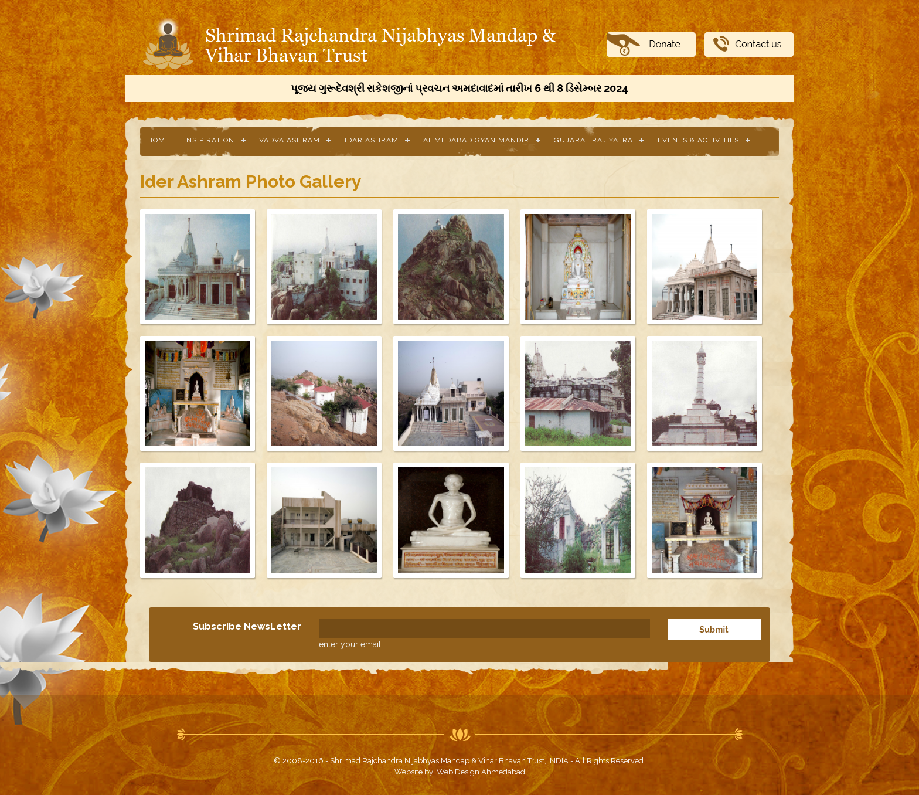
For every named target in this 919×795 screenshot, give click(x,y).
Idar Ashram (372, 140)
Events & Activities (698, 140)
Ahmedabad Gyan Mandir (476, 140)
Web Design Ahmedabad (481, 771)
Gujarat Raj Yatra (593, 140)
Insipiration (209, 140)
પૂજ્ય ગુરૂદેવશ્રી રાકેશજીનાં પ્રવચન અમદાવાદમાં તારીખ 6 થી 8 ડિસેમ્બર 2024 (459, 88)
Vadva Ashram (289, 140)
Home (158, 140)
